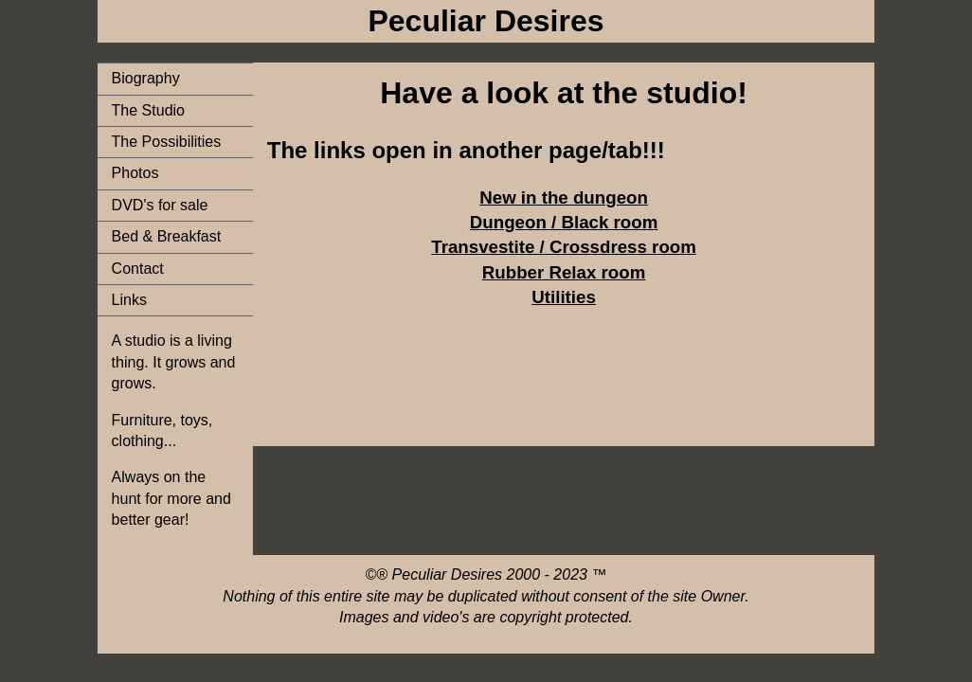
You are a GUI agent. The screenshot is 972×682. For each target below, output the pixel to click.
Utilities (563, 297)
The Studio (148, 110)
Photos (135, 173)
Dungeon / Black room (563, 222)
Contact (138, 268)
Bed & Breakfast (167, 236)
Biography (146, 78)
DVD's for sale (160, 205)
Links (129, 300)
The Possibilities (167, 142)
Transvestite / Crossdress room (563, 247)
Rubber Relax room (564, 272)
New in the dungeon (563, 197)
